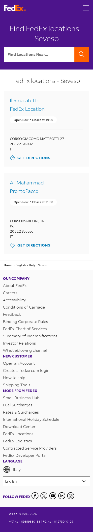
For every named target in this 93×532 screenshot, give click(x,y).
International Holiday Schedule (31, 419)
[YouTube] (52, 495)
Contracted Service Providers (30, 448)
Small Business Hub (21, 397)
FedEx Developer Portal (25, 455)
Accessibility (14, 299)
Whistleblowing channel (25, 350)
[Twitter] (43, 495)
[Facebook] (34, 495)
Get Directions (30, 157)
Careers (10, 292)
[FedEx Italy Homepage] (15, 8)
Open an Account (19, 363)
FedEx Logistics (17, 440)
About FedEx (15, 285)
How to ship (14, 377)
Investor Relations (19, 343)
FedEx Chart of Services (25, 328)
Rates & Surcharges (21, 412)
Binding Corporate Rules (25, 321)
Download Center (19, 426)
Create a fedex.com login (26, 370)
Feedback (12, 314)
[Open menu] (86, 8)
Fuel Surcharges (17, 404)
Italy (12, 469)
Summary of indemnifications (30, 335)
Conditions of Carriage (24, 307)
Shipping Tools (17, 384)
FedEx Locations (18, 433)
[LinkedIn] (61, 495)
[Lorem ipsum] (46, 481)
